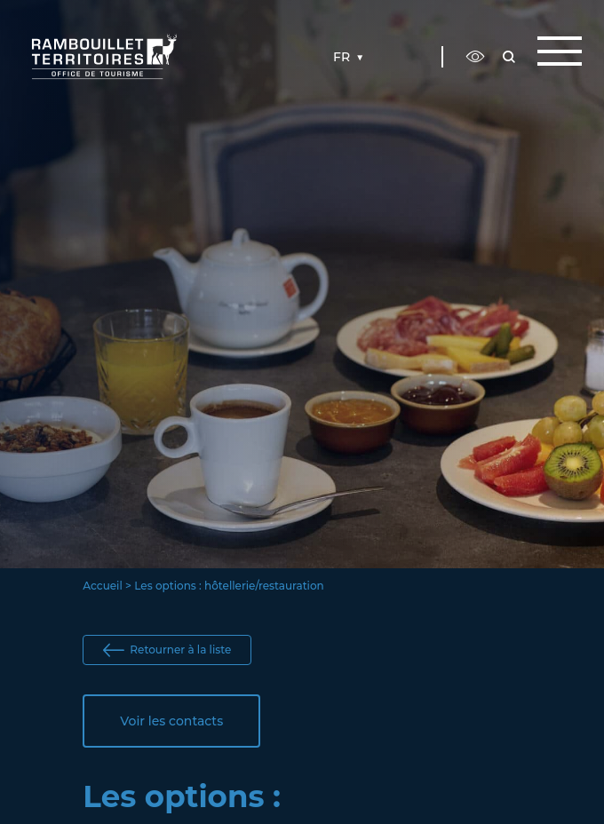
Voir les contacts (171, 721)
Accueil (103, 585)
